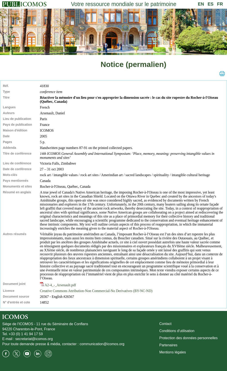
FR (220, 4)
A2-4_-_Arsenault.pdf (58, 285)
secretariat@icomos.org (34, 339)
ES (210, 4)
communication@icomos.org (102, 344)
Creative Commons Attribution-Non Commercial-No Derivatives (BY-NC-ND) (96, 291)
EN (201, 4)
